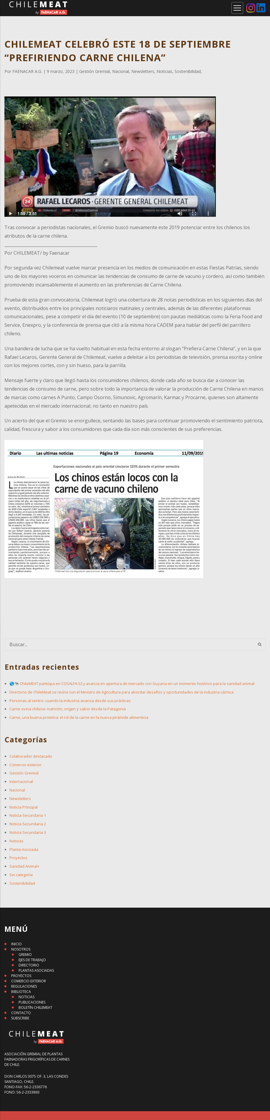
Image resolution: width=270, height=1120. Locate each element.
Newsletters (20, 798)
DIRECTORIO (29, 965)
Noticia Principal (23, 807)
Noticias (16, 841)
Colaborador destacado (30, 756)
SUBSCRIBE (20, 1018)
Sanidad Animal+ (24, 866)
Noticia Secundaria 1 (27, 815)
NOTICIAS (26, 996)
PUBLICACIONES (32, 1002)
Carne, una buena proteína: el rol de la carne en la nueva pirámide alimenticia (78, 717)
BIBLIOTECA (21, 991)
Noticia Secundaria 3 (27, 832)
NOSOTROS (20, 949)
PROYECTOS (21, 975)
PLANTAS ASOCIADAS (36, 970)
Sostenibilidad (22, 883)
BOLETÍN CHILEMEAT (35, 1007)
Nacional (17, 790)
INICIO (16, 943)
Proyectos (18, 857)
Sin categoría (21, 874)
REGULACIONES (24, 986)
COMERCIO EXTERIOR (28, 981)
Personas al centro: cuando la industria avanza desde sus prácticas (70, 700)
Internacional (21, 781)
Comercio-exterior (25, 764)
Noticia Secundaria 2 (27, 823)
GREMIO (25, 954)
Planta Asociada (23, 849)
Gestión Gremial (24, 773)
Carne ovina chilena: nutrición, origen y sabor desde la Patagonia (67, 708)
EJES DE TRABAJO (32, 959)
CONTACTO (21, 1012)
